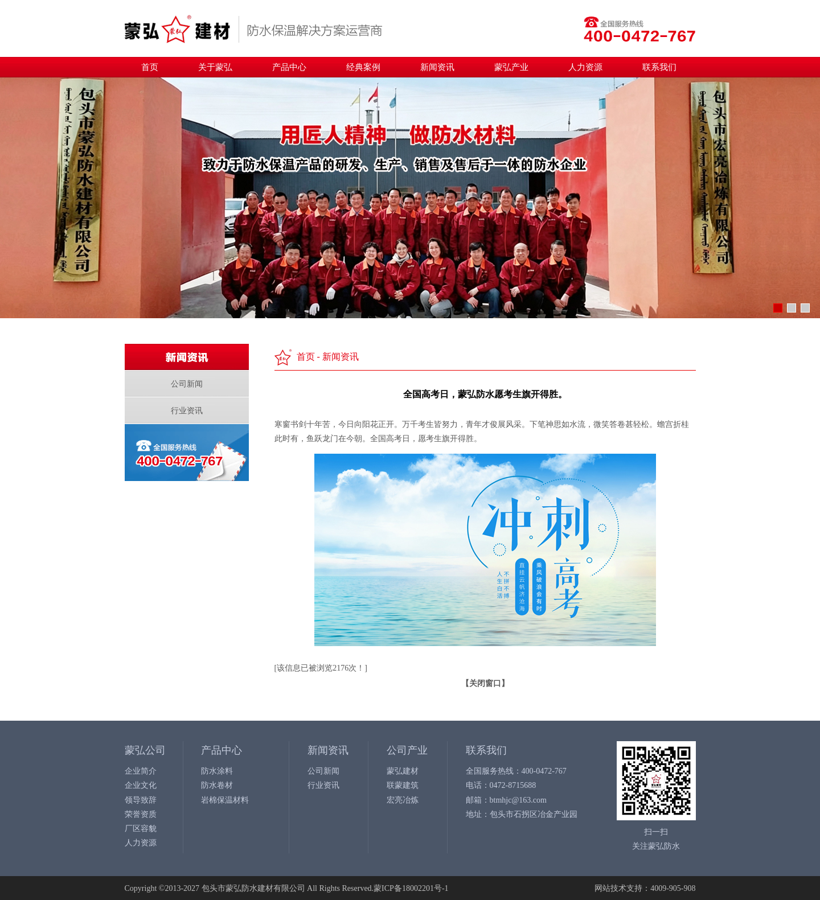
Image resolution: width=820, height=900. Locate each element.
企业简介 (141, 771)
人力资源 (585, 67)
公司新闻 (187, 384)
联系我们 (659, 67)
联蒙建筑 (403, 785)
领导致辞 (141, 800)
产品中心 (289, 67)
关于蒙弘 (215, 67)
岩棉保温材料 (225, 800)
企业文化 (141, 785)
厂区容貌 (141, 828)
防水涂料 (217, 771)
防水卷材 (217, 785)
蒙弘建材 (403, 771)
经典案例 (363, 67)
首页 (149, 67)
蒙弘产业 (511, 67)
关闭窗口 (485, 683)
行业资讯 (187, 410)
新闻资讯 (437, 67)
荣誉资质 (141, 814)
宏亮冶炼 (403, 800)
